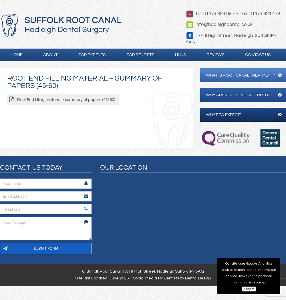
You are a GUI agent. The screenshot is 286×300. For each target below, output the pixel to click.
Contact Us (258, 55)
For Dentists (140, 55)
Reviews (215, 55)
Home (16, 55)
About (50, 55)
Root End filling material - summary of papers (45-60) (66, 99)
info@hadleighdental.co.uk (224, 24)
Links (180, 55)
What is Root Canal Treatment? (244, 75)
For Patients (92, 55)
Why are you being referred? (244, 95)
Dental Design (198, 278)
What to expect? (244, 115)
